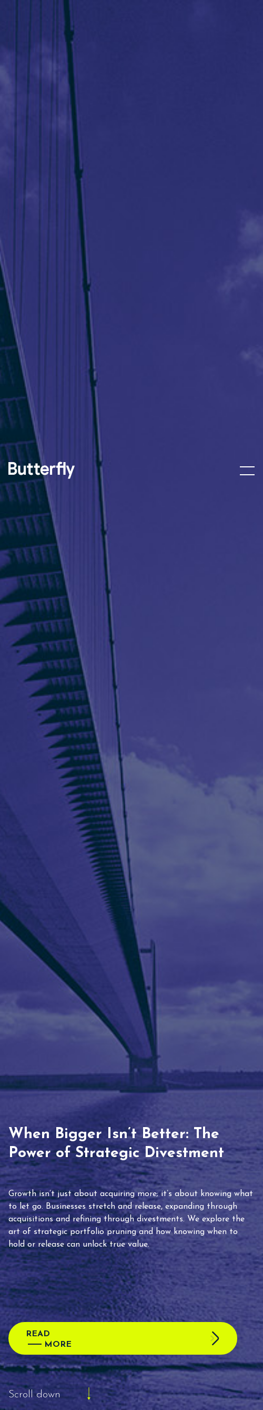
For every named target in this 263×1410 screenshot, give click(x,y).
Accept (131, 1317)
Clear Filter (224, 970)
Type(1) (171, 1014)
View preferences (131, 1375)
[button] (247, 1238)
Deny (131, 1346)
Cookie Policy (109, 1397)
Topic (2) (47, 1014)
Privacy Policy (154, 1397)
